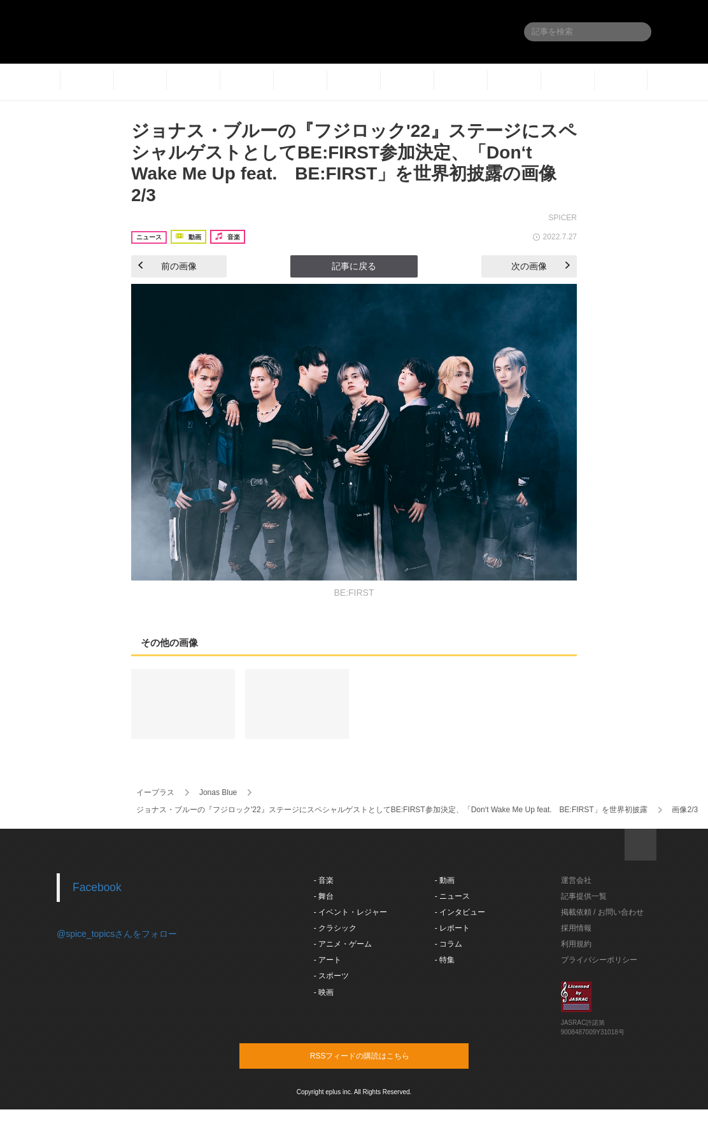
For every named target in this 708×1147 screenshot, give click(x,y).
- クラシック (335, 928)
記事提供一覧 (584, 896)
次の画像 (540, 266)
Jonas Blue (218, 792)
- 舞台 (324, 896)
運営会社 (576, 880)
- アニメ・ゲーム (343, 943)
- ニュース (452, 896)
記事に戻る (354, 266)
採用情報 (576, 928)
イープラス (155, 792)
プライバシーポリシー (599, 959)
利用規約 (576, 943)
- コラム (448, 943)
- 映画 (324, 992)
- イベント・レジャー (350, 912)
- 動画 (445, 880)
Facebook (97, 887)
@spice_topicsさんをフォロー (117, 934)
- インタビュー (460, 912)
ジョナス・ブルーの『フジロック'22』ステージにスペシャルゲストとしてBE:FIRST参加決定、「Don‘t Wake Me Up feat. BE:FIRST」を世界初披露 (392, 809)
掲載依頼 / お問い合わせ (602, 912)
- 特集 (445, 959)
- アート (327, 959)
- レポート (452, 928)
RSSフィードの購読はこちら (378, 1055)
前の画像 (167, 266)
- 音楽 (324, 880)
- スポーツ (331, 975)
